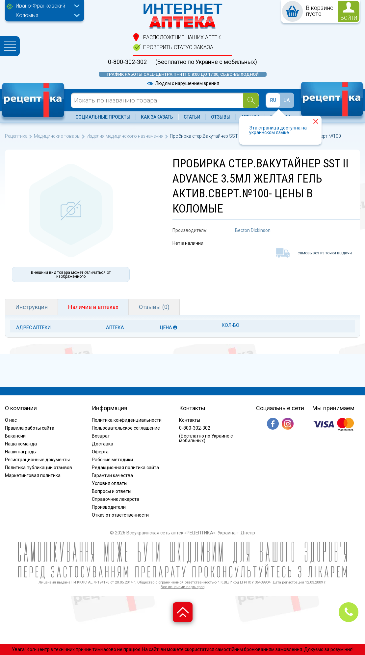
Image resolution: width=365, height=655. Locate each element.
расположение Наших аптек (182, 37)
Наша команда (21, 443)
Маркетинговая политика (33, 475)
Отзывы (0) (154, 306)
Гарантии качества (112, 475)
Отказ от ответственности (120, 515)
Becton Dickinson (253, 230)
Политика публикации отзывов (38, 467)
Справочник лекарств (115, 499)
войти (349, 18)
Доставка (102, 443)
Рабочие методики (112, 459)
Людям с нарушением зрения (182, 83)
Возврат (101, 436)
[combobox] (46, 6)
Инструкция (31, 306)
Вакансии (15, 436)
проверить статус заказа (178, 47)
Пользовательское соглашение (126, 428)
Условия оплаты (109, 483)
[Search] (251, 100)
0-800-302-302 (127, 62)
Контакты (189, 420)
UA (287, 100)
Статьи (192, 117)
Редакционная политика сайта (125, 467)
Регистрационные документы (37, 459)
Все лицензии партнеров (182, 587)
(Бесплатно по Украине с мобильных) (206, 62)
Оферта (100, 451)
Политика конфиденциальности (127, 420)
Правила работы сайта (29, 428)
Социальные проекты (102, 117)
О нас (11, 420)
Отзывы (220, 117)
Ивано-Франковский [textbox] (40, 6)
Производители (109, 507)
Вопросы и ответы (111, 491)
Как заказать (157, 117)
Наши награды (21, 451)
